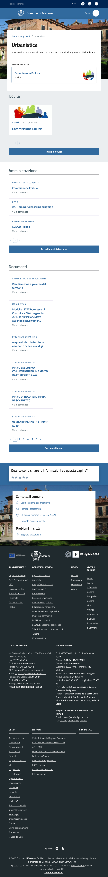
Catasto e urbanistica (42, 598)
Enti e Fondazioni (17, 593)
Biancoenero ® (77, 865)
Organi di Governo (17, 575)
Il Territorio (92, 587)
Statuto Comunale (17, 805)
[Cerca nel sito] (96, 13)
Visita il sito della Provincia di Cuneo (48, 742)
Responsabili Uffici (23, 221)
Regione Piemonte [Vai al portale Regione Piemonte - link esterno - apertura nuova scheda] (16, 3)
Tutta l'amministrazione (54, 249)
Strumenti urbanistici (25, 336)
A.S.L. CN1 (37, 747)
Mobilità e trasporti (41, 620)
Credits (12, 823)
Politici (12, 607)
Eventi (90, 578)
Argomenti (25, 36)
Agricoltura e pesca (41, 575)
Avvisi (74, 589)
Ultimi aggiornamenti (18, 827)
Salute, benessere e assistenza (46, 624)
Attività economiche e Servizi (92, 614)
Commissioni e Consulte (25, 182)
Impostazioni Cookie (18, 818)
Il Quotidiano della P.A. (42, 769)
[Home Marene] (34, 13)
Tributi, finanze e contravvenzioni (47, 629)
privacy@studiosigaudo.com (75, 717)
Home (14, 36)
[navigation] (5, 13)
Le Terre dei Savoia (41, 756)
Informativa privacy (18, 810)
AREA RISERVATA (52, 872)
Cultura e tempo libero (42, 602)
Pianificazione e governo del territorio (29, 286)
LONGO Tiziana (21, 226)
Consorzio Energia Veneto (44, 760)
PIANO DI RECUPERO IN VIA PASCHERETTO (29, 398)
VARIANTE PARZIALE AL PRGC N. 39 (30, 424)
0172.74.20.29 (19, 656)
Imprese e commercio (42, 615)
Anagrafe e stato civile (42, 584)
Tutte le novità (54, 152)
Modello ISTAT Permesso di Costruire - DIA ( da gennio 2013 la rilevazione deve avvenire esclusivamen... (28, 315)
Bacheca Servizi (16, 801)
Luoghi (90, 583)
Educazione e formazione (43, 607)
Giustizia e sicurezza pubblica (45, 611)
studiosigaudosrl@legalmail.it (73, 720)
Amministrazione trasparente (29, 278)
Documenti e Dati (17, 589)
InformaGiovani (39, 774)
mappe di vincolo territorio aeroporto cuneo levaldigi (28, 344)
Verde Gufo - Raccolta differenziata (48, 751)
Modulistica (19, 304)
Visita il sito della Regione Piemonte (49, 738)
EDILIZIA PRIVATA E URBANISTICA (32, 207)
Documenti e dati (54, 448)
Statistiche (14, 832)
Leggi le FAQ (14, 769)
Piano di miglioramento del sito (17, 760)
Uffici (15, 201)
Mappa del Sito (16, 836)
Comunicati (76, 580)
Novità (16, 122)
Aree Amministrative (18, 580)
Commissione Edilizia (27, 73)
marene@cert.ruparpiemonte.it (29, 670)
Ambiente (36, 580)
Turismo (35, 633)
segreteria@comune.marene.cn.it (30, 673)
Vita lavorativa (39, 638)
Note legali (14, 814)
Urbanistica (76, 584)
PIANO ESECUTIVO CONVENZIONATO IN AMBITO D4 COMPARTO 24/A (30, 371)
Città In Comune (64, 861)
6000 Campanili (39, 765)
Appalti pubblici (39, 589)
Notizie (74, 575)
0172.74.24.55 (20, 660)
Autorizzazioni (38, 593)
